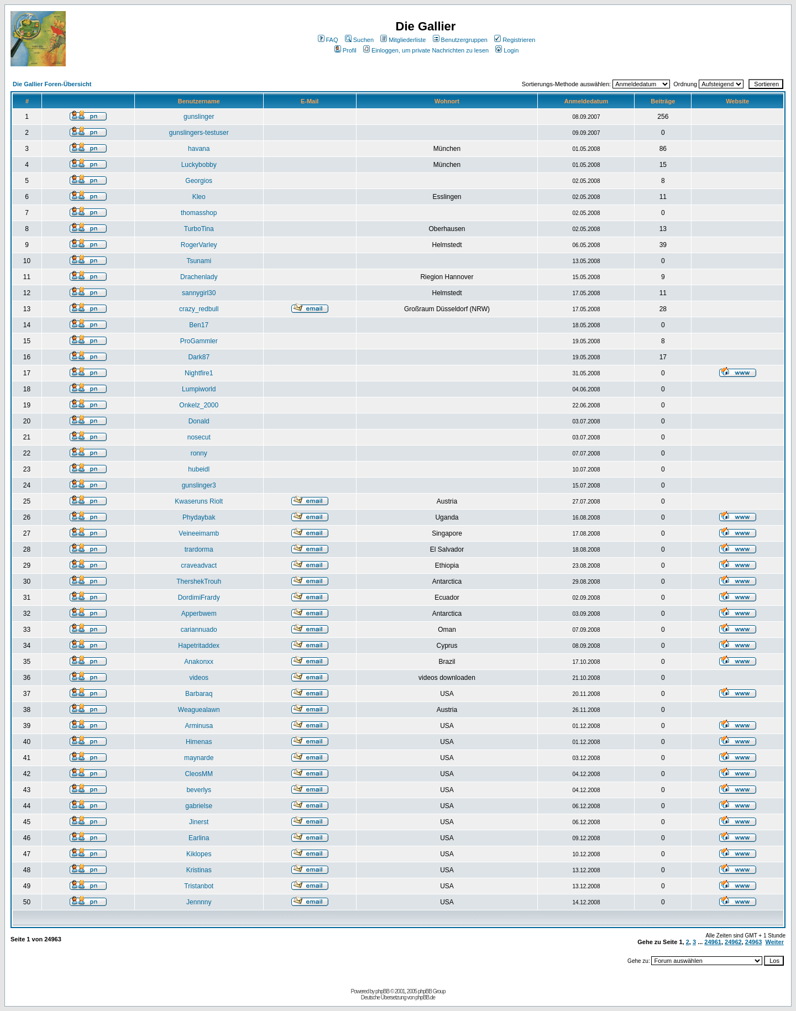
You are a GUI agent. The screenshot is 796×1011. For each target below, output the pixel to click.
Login (507, 50)
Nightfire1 (199, 373)
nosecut (199, 437)
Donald (199, 421)
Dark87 (199, 357)
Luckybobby (199, 165)
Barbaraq (198, 694)
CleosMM (199, 774)
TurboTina (199, 229)
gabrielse (198, 806)
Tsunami (198, 261)
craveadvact (199, 565)
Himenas (199, 742)
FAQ (328, 39)
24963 (753, 942)
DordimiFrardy (199, 597)
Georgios (198, 181)
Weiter (775, 942)
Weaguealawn (199, 710)
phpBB (382, 991)
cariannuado (199, 629)
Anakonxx (198, 662)
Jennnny (198, 902)
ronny (199, 453)
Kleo (199, 197)
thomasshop (199, 213)
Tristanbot (198, 886)
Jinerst (198, 822)
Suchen (359, 39)
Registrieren (514, 39)
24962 (733, 942)
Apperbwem (199, 613)
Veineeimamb (199, 533)
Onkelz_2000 (198, 405)
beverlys (198, 790)
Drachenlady (198, 277)
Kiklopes (198, 854)
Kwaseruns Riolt (199, 501)
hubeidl (199, 469)
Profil (345, 50)
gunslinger (199, 117)
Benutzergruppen (460, 39)
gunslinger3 (199, 485)
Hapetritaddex (198, 645)
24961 (712, 942)
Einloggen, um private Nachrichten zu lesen (426, 50)
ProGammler (199, 341)
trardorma (199, 549)
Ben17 (198, 325)
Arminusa (199, 726)
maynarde (198, 758)
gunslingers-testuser (199, 133)
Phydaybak (198, 517)
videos (198, 678)
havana (199, 149)
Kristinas (199, 870)
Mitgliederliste (403, 39)
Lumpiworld (199, 389)
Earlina (198, 838)
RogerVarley (199, 245)
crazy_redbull (198, 309)
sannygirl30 (199, 293)
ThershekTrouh (198, 581)
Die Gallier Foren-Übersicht (52, 84)
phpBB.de (425, 997)
